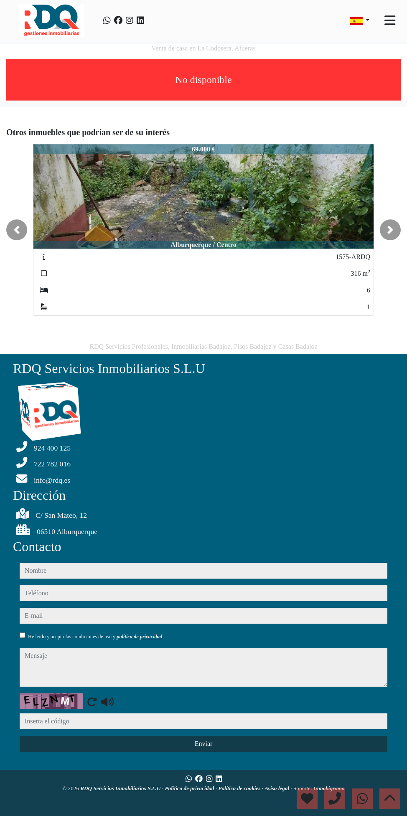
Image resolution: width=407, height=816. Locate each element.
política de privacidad (139, 637)
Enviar (204, 743)
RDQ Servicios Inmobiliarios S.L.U (121, 788)
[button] (16, 229)
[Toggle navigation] (389, 20)
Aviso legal (277, 788)
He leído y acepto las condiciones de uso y (95, 637)
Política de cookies (240, 788)
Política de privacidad (190, 788)
